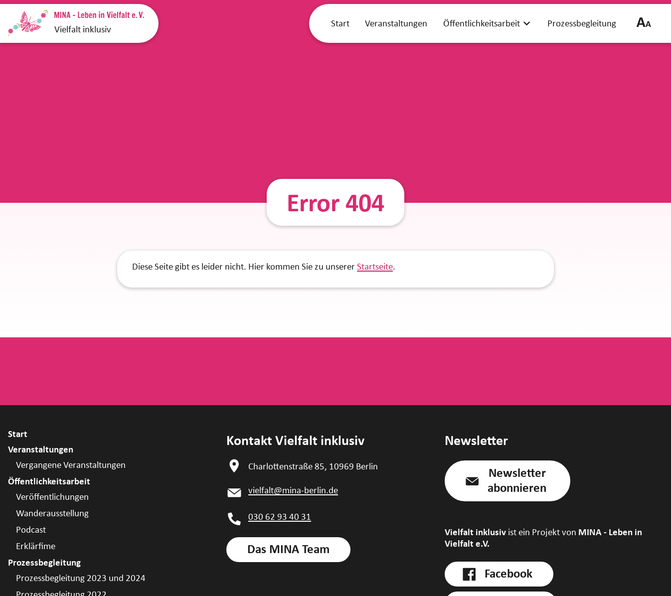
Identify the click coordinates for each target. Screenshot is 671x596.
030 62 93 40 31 (279, 516)
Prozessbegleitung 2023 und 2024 (81, 578)
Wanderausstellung (52, 513)
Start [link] (340, 23)
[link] (288, 549)
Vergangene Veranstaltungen (71, 464)
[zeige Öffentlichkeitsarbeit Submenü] (526, 23)
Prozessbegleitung (44, 562)
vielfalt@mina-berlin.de (293, 490)
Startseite (375, 266)
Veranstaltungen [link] (396, 23)
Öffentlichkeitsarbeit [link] (481, 23)
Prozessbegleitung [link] (581, 23)
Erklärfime (35, 546)
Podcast (31, 529)
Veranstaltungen (40, 449)
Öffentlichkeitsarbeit (49, 481)
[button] (507, 480)
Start (17, 434)
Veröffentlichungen (52, 496)
